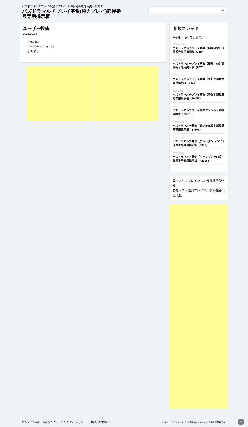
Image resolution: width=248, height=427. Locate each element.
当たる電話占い (102, 422)
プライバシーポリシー (73, 422)
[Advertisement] (60, 93)
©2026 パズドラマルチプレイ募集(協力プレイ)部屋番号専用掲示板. (194, 422)
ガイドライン (50, 422)
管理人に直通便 (31, 422)
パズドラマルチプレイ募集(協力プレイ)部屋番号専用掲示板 (71, 14)
